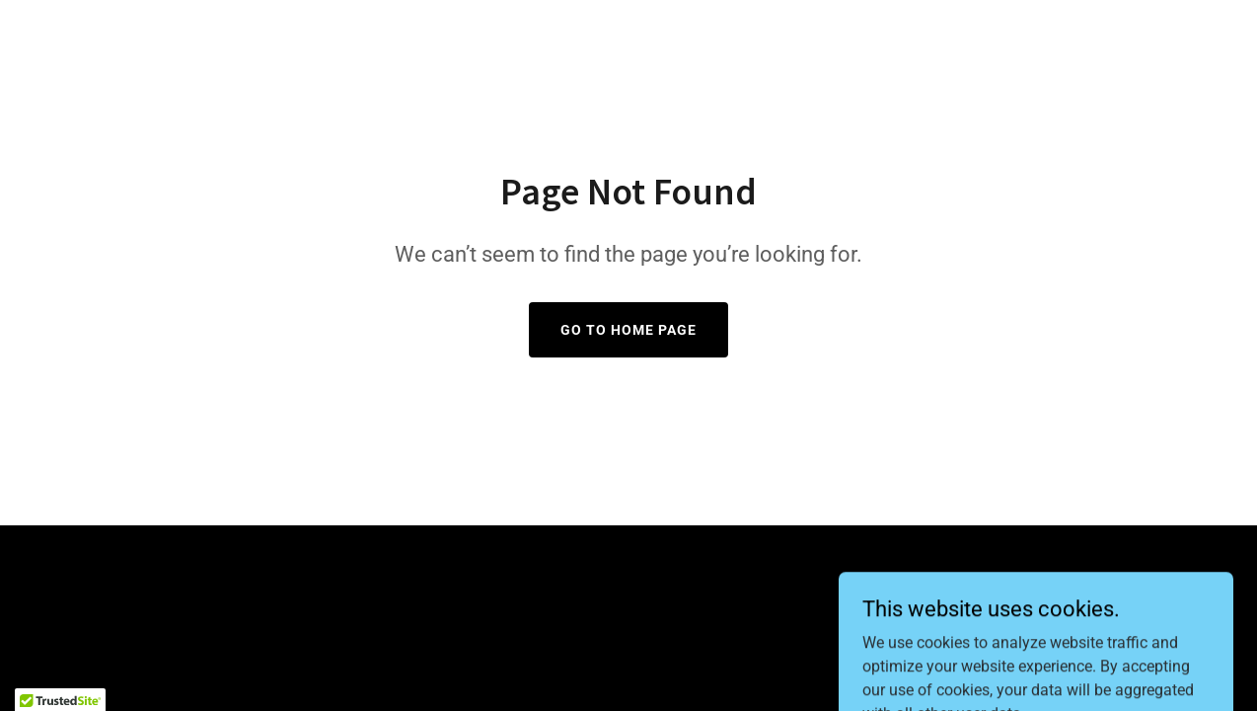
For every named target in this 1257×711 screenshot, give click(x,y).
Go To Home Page (628, 330)
